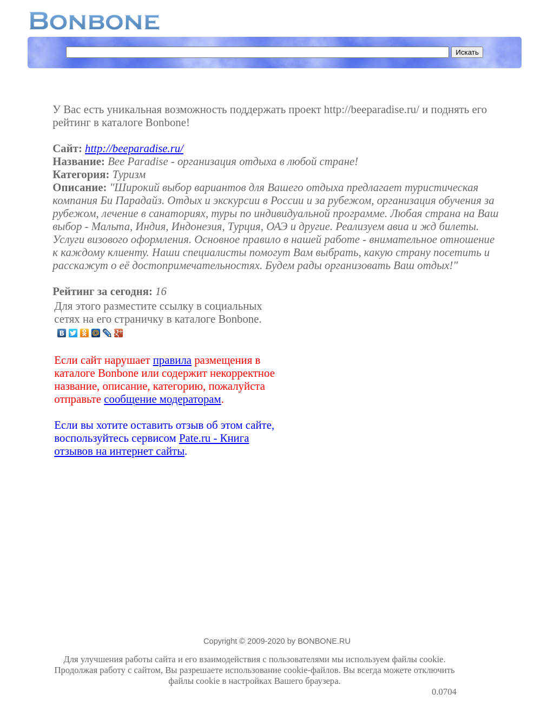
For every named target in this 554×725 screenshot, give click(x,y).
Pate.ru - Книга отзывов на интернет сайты (151, 444)
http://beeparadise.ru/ (134, 148)
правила (172, 360)
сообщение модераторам (162, 399)
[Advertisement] (371, 378)
